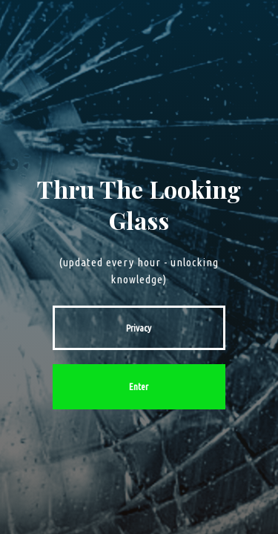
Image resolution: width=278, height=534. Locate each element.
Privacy (138, 328)
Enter (138, 386)
